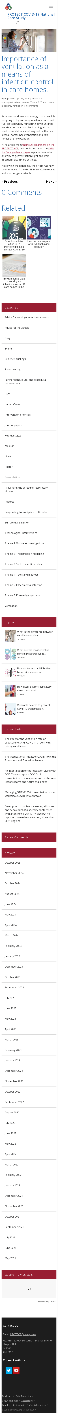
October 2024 (12, 883)
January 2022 (12, 1185)
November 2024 (14, 873)
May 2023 (10, 1018)
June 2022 (10, 1133)
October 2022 (12, 1091)
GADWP (53, 1302)
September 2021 (14, 1227)
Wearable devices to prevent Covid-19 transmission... (33, 706)
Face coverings (13, 369)
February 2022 (13, 1175)
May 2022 (10, 1143)
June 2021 (10, 1248)
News (8, 456)
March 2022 (11, 1164)
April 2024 (10, 925)
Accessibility (27, 1400)
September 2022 (14, 1102)
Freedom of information (14, 1405)
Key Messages (13, 435)
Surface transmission (17, 522)
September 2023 (14, 987)
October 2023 (12, 977)
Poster (9, 466)
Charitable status (37, 1405)
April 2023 (10, 1029)
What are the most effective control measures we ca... (33, 651)
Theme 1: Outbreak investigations (24, 543)
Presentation (12, 477)
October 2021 (12, 1216)
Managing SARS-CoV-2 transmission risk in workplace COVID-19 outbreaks (30, 794)
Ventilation (18, 105)
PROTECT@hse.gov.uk (23, 1334)
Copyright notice (10, 1400)
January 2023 (12, 1060)
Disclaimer (7, 1396)
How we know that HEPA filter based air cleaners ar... (34, 670)
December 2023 (14, 966)
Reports (9, 501)
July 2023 (10, 998)
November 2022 (14, 1081)
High (7, 394)
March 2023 (11, 1039)
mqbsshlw (9, 98)
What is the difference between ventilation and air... (35, 633)
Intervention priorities (18, 414)
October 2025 (12, 862)
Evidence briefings (15, 359)
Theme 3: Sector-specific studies (23, 564)
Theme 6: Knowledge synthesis (23, 595)
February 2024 (13, 946)
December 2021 (14, 1195)
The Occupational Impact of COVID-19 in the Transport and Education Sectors (30, 758)
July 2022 (10, 1123)
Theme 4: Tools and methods (22, 574)
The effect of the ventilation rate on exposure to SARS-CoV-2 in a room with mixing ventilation (28, 742)
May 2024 (10, 914)
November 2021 (14, 1206)
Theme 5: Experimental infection (23, 585)
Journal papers (13, 425)
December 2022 (14, 1070)
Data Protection (23, 1396)
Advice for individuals (17, 327)
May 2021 (10, 1258)
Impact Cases (12, 404)
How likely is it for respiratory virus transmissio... (34, 688)
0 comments (32, 105)
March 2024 (11, 935)
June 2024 (10, 904)
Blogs (8, 338)
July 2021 (10, 1237)
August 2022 (12, 1112)
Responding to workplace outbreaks (26, 512)
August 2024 (12, 894)
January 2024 (12, 956)
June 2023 (10, 1008)
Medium (9, 446)
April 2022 (10, 1154)
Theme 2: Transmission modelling (24, 553)
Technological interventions (21, 533)
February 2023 (13, 1050)
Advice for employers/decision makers (27, 317)
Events (9, 348)
